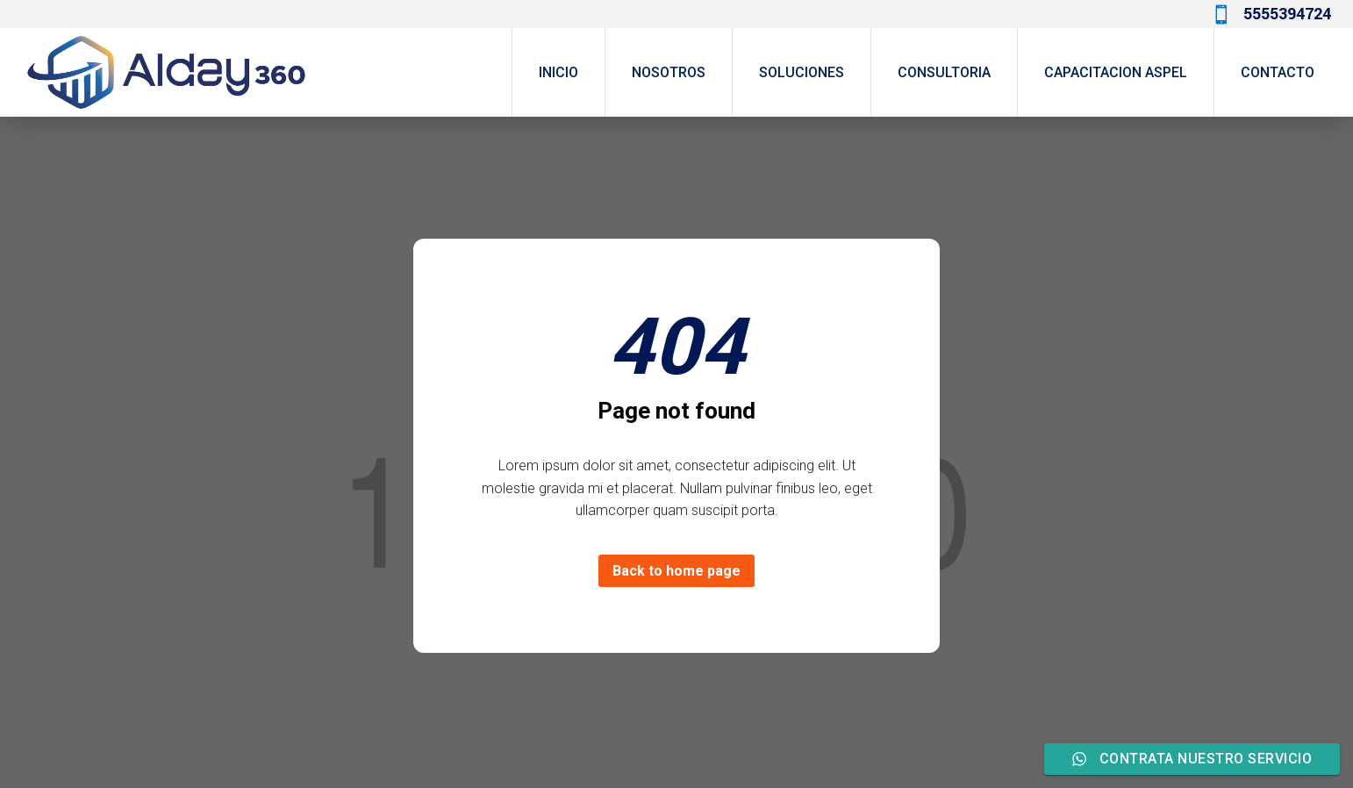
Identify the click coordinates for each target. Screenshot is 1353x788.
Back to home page (676, 570)
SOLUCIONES (801, 72)
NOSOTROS (668, 72)
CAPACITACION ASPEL (1115, 72)
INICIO (558, 72)
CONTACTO (1277, 72)
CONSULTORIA (944, 72)
